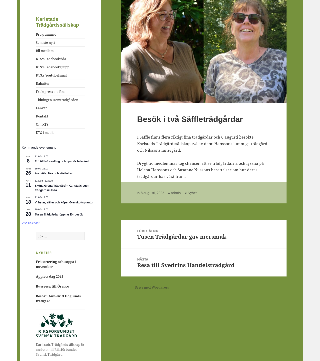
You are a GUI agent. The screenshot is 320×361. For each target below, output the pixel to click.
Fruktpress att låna (51, 91)
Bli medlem (45, 51)
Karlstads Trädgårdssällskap (57, 22)
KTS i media (45, 132)
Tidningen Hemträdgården (57, 100)
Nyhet (192, 193)
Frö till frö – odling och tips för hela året (62, 161)
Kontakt (42, 116)
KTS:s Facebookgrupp (52, 67)
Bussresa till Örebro (52, 286)
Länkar (41, 108)
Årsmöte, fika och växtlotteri (54, 173)
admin (176, 193)
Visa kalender (31, 223)
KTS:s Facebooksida (51, 59)
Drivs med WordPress (152, 287)
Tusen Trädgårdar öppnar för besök (59, 214)
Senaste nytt (45, 42)
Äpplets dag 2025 (49, 276)
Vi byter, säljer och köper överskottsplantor (64, 202)
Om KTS (42, 124)
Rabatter (43, 83)
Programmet (46, 34)
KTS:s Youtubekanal (51, 75)
